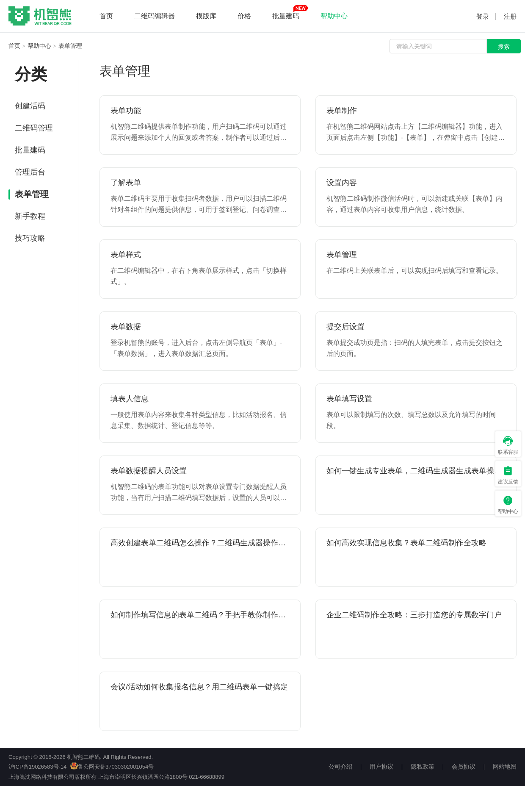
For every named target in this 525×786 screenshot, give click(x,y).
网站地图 (505, 766)
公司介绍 (340, 766)
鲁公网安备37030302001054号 (112, 767)
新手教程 (30, 216)
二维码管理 (34, 128)
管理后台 (30, 172)
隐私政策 (422, 766)
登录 (482, 16)
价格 (244, 15)
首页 (106, 15)
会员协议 (463, 766)
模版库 (206, 15)
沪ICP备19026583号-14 (37, 767)
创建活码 (30, 106)
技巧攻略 (30, 238)
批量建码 (285, 15)
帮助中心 (334, 15)
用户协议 (381, 766)
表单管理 (70, 45)
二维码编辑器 (154, 15)
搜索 (504, 46)
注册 (510, 16)
